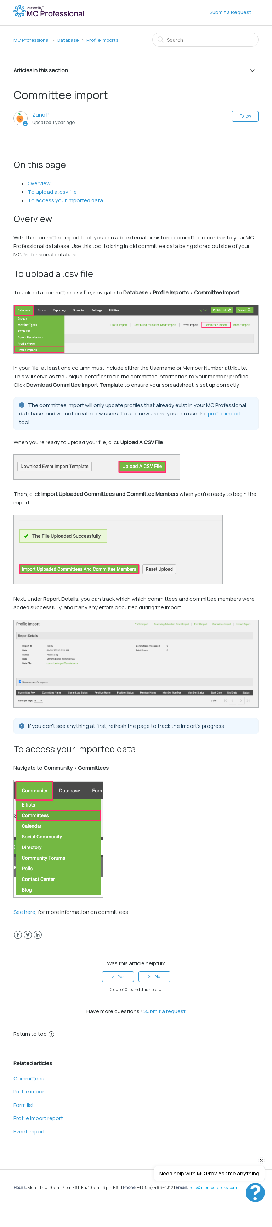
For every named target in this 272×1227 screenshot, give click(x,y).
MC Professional (31, 40)
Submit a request (164, 1011)
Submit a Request (230, 12)
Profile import (29, 1091)
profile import (224, 413)
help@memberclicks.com (212, 1187)
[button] (255, 1192)
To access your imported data (65, 200)
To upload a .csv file (52, 192)
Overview (39, 183)
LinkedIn (37, 935)
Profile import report (38, 1118)
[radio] (118, 976)
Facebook (17, 935)
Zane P (40, 114)
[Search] (205, 40)
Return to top (33, 1033)
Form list (23, 1105)
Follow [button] (245, 116)
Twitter (27, 935)
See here (24, 912)
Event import (29, 1131)
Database (68, 40)
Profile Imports (102, 40)
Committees (28, 1078)
